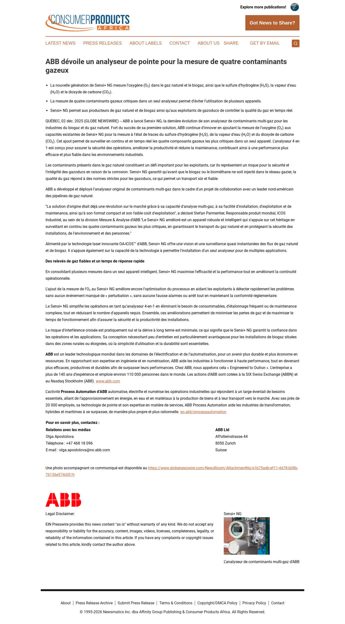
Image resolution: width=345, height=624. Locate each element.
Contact (179, 43)
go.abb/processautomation (203, 412)
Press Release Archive (94, 603)
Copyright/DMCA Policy (217, 603)
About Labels (145, 43)
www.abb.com (108, 381)
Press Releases (102, 43)
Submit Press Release (136, 603)
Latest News (60, 43)
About (66, 603)
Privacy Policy (254, 603)
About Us (209, 43)
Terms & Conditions (175, 603)
